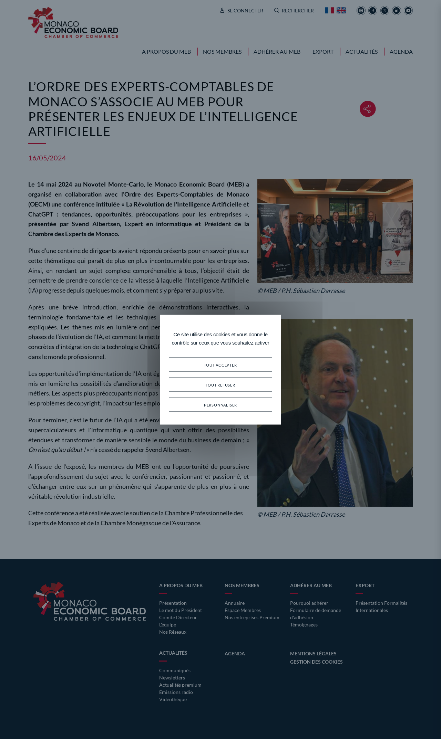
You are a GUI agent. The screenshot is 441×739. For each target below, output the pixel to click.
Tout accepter (220, 364)
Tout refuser (220, 384)
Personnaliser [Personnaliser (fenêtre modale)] (220, 404)
